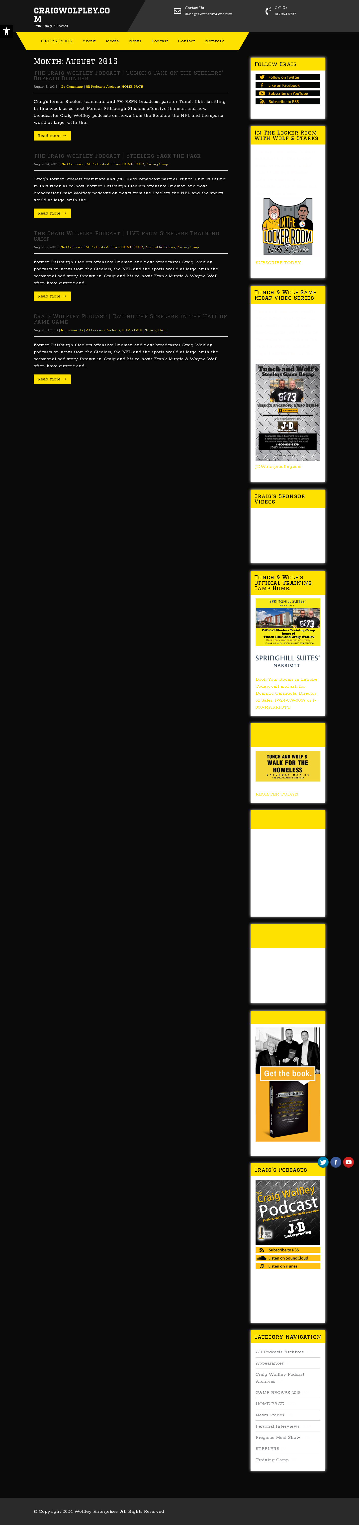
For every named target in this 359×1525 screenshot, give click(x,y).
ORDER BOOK (56, 41)
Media (112, 41)
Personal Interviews (160, 247)
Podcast (159, 41)
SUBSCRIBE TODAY (278, 263)
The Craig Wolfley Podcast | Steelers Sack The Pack (117, 155)
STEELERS (267, 1449)
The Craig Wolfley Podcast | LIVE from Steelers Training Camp (126, 236)
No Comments (72, 87)
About (89, 41)
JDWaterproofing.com (278, 466)
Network (214, 41)
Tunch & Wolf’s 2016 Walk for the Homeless (286, 935)
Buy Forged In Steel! (287, 1017)
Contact (186, 41)
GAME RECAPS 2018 (278, 1392)
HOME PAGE (132, 87)
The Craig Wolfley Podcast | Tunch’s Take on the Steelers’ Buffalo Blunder (128, 75)
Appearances (270, 1363)
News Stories (270, 1415)
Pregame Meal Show (278, 1437)
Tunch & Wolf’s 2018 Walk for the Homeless (286, 735)
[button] (6, 31)
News (135, 41)
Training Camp (157, 164)
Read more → (52, 136)
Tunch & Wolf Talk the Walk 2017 (284, 819)
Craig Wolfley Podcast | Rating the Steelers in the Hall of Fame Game (130, 319)
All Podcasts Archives (103, 87)
